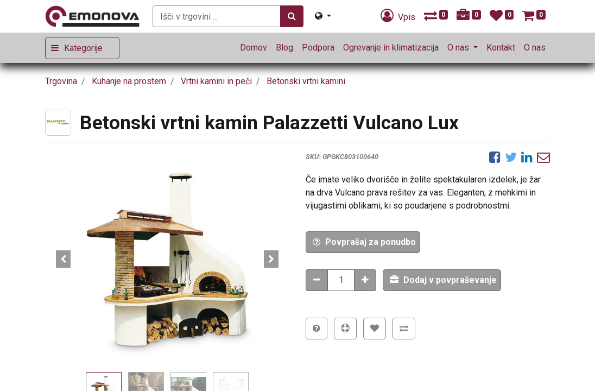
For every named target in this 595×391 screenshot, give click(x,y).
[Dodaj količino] (365, 280)
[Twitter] (511, 156)
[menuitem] (253, 48)
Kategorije (83, 48)
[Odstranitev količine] (317, 280)
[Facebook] (495, 156)
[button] (63, 259)
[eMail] (543, 156)
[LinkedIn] (527, 156)
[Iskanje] (291, 16)
